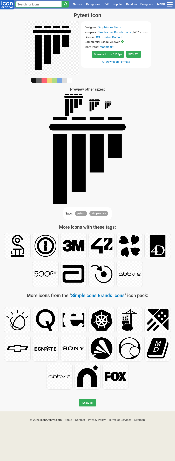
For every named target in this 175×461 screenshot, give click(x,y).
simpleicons (99, 213)
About (68, 420)
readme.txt (106, 47)
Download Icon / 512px (108, 54)
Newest (78, 4)
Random (131, 4)
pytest (80, 213)
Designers (146, 4)
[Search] (65, 4)
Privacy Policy (97, 420)
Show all (87, 402)
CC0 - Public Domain (109, 37)
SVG (106, 4)
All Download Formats (116, 61)
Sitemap (139, 420)
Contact (80, 420)
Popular (118, 4)
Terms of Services (120, 420)
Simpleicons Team (109, 27)
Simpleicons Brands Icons (114, 32)
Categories (93, 4)
